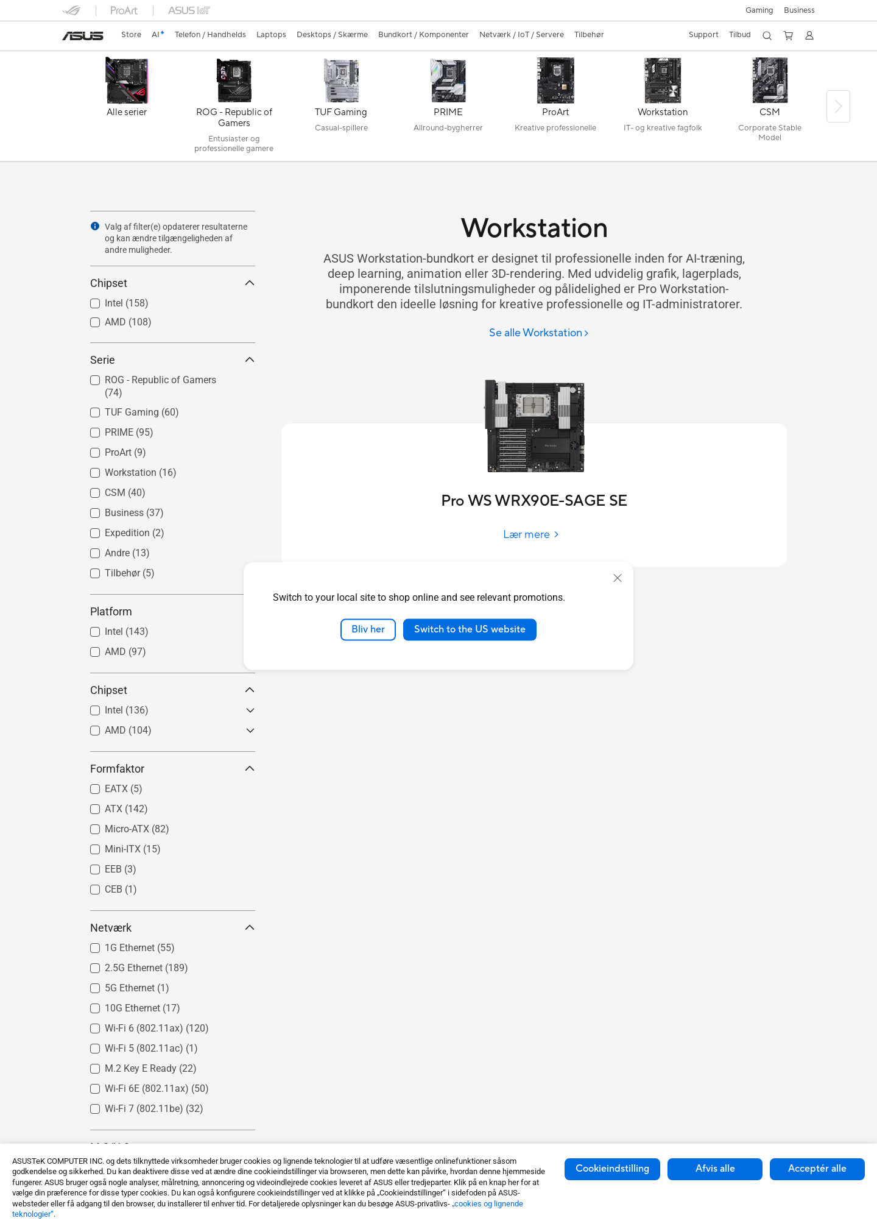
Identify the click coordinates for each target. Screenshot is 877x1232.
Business (799, 10)
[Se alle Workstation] (539, 334)
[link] (83, 36)
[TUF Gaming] (341, 109)
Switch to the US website (470, 629)
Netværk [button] (172, 927)
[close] (617, 578)
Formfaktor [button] (172, 768)
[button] (758, 10)
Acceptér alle (817, 1169)
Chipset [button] (172, 283)
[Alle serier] (126, 109)
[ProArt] (555, 109)
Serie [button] (172, 359)
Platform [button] (172, 611)
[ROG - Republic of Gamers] (233, 109)
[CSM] (769, 109)
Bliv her (368, 629)
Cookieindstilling (612, 1169)
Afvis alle (715, 1169)
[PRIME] (448, 109)
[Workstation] (662, 109)
